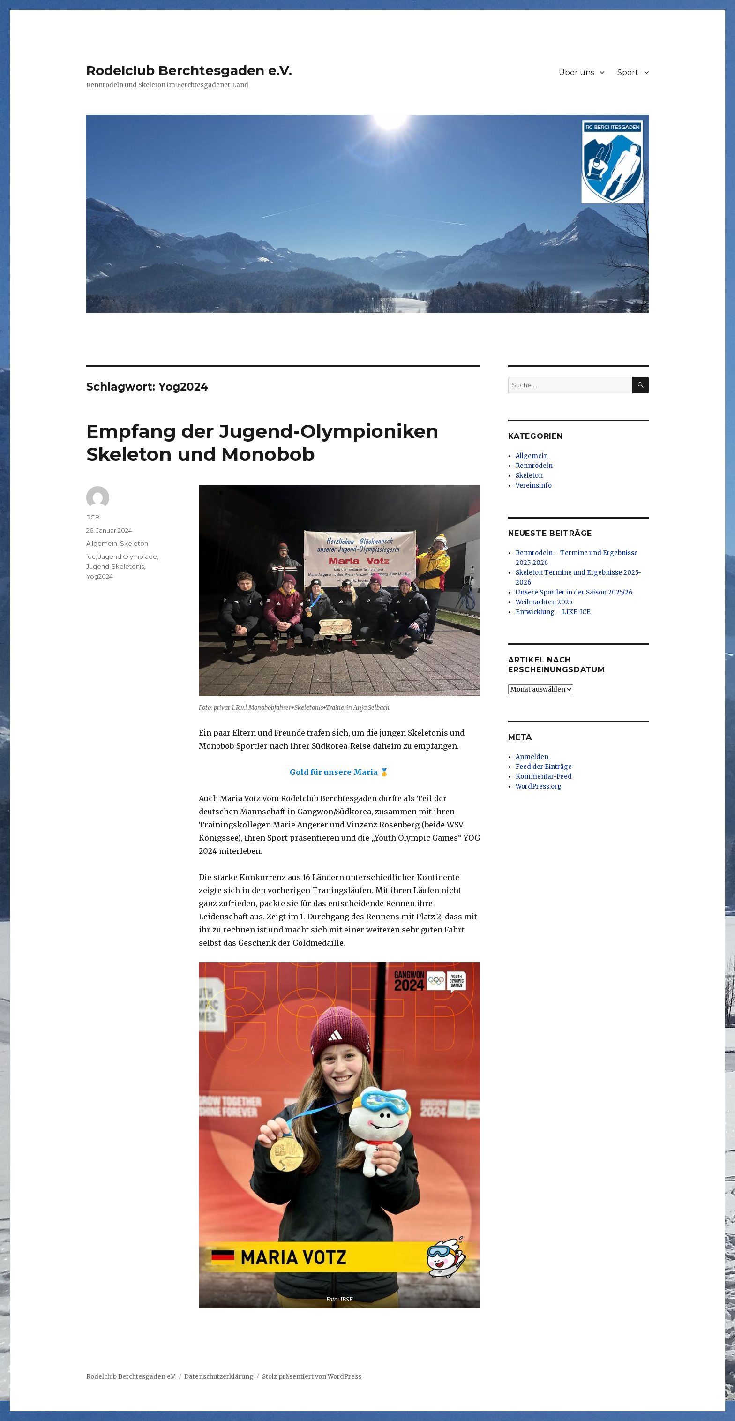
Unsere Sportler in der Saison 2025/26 (574, 592)
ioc (91, 556)
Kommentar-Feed (544, 777)
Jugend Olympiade (127, 556)
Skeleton (134, 543)
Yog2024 (99, 576)
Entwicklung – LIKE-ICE (553, 612)
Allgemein (101, 543)
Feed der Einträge (544, 767)
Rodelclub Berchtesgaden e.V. (189, 70)
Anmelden (532, 757)
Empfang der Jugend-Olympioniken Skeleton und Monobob (262, 443)
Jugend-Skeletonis (115, 566)
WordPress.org (539, 786)
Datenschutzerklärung (219, 1377)
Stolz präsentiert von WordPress (311, 1377)
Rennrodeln (534, 466)
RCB (93, 517)
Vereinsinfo (534, 485)
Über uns (576, 72)
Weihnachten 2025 (544, 602)
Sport (627, 72)
